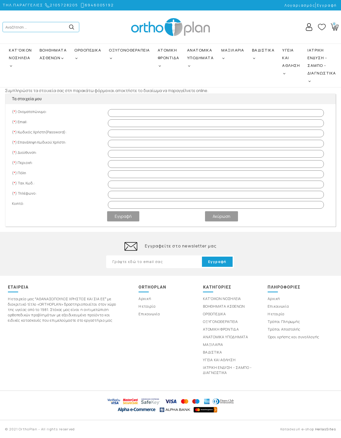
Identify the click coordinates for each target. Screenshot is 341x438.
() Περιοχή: (22, 162)
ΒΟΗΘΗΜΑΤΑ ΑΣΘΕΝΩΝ (53, 53)
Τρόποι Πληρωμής (284, 321)
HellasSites (325, 429)
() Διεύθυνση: (24, 152)
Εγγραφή (327, 5)
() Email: (19, 121)
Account (309, 27)
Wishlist (322, 27)
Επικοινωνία (149, 313)
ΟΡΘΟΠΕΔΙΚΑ (87, 50)
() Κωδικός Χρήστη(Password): (39, 132)
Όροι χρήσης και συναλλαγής (293, 336)
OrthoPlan (170, 27)
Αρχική (145, 298)
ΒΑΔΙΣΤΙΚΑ (263, 50)
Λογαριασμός (300, 5)
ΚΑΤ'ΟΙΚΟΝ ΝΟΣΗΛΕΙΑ (20, 53)
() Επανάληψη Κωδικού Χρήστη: (39, 142)
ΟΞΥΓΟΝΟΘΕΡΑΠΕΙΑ (129, 50)
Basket (333, 26)
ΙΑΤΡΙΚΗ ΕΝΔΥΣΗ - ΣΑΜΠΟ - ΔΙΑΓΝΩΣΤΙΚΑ (322, 61)
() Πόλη (19, 172)
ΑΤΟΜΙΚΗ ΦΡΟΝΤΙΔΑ (168, 53)
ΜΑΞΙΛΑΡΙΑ (232, 50)
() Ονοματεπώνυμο (29, 111)
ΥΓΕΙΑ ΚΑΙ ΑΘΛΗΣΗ (291, 57)
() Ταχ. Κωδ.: (23, 183)
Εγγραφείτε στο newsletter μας (181, 246)
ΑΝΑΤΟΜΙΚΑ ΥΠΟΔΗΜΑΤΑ (200, 53)
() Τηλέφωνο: (24, 193)
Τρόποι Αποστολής (284, 329)
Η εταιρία (147, 306)
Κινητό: (18, 203)
